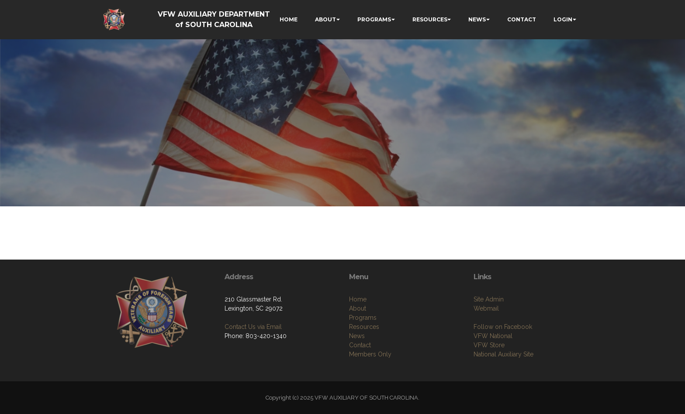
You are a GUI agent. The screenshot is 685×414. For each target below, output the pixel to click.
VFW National (493, 335)
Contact (360, 345)
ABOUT (325, 19)
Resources (364, 326)
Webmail (486, 308)
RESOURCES (429, 19)
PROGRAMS (374, 19)
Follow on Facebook (503, 326)
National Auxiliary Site (503, 354)
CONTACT (521, 19)
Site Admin (489, 299)
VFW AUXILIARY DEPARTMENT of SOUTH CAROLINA (214, 19)
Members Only (370, 354)
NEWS (477, 19)
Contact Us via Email (253, 326)
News (357, 335)
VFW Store (489, 345)
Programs (363, 317)
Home (358, 299)
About (357, 308)
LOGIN (563, 19)
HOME (289, 19)
